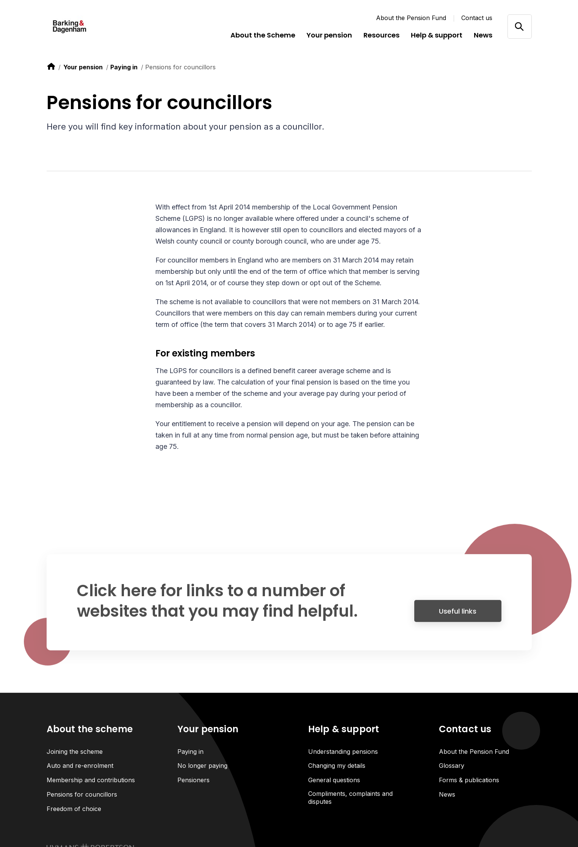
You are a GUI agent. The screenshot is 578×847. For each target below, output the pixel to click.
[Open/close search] (519, 26)
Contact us (476, 18)
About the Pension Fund (411, 18)
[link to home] (51, 66)
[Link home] (92, 26)
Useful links (457, 615)
